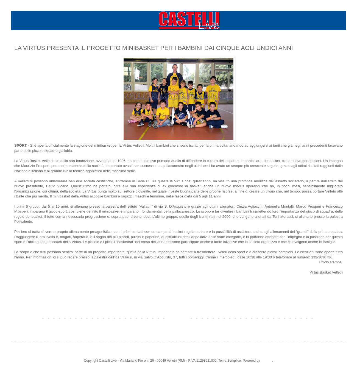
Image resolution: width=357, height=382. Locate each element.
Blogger (266, 361)
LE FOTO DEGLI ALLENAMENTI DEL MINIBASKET (56, 282)
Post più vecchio (329, 318)
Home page (178, 318)
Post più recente (28, 318)
